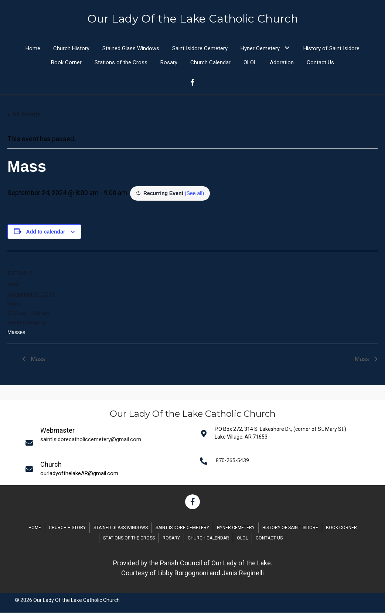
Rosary (171, 538)
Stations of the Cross (129, 538)
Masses (16, 333)
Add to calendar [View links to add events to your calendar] (45, 232)
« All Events (24, 115)
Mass (37, 359)
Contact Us (269, 538)
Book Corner (341, 528)
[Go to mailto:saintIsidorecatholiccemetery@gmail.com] (107, 443)
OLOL (242, 538)
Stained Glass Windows (120, 528)
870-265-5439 (232, 461)
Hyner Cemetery (236, 528)
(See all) (194, 194)
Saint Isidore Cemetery (182, 528)
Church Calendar (208, 538)
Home (34, 528)
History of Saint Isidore (290, 528)
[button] (287, 47)
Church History (67, 528)
